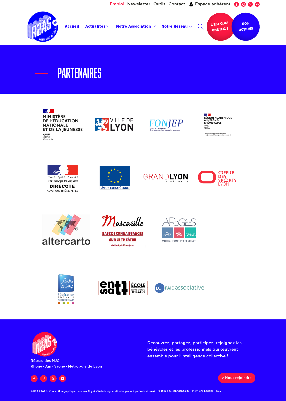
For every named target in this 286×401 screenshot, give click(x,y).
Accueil (72, 26)
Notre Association (136, 27)
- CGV (217, 391)
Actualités (97, 27)
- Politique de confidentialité (173, 391)
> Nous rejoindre (237, 378)
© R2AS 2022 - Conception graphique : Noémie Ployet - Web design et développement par (94, 391)
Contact (176, 4)
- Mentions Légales (202, 391)
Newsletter (138, 4)
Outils (159, 4)
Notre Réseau (177, 27)
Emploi (117, 4)
